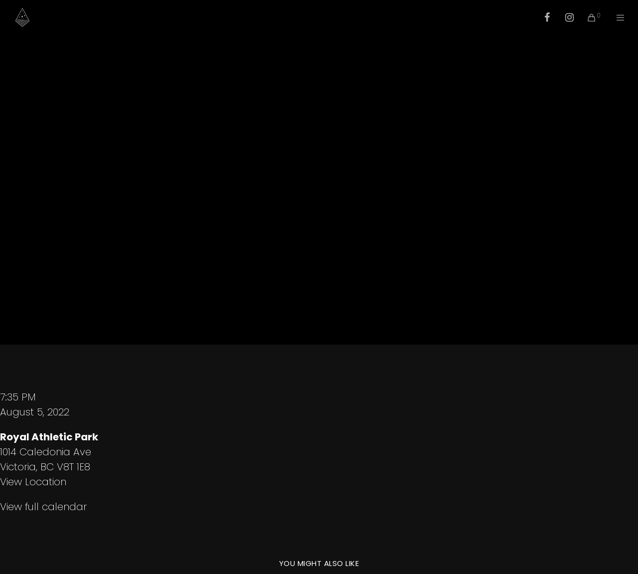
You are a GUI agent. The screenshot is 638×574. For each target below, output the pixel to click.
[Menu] (614, 17)
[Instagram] (563, 17)
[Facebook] (540, 17)
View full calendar (43, 507)
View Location (33, 482)
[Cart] (585, 17)
